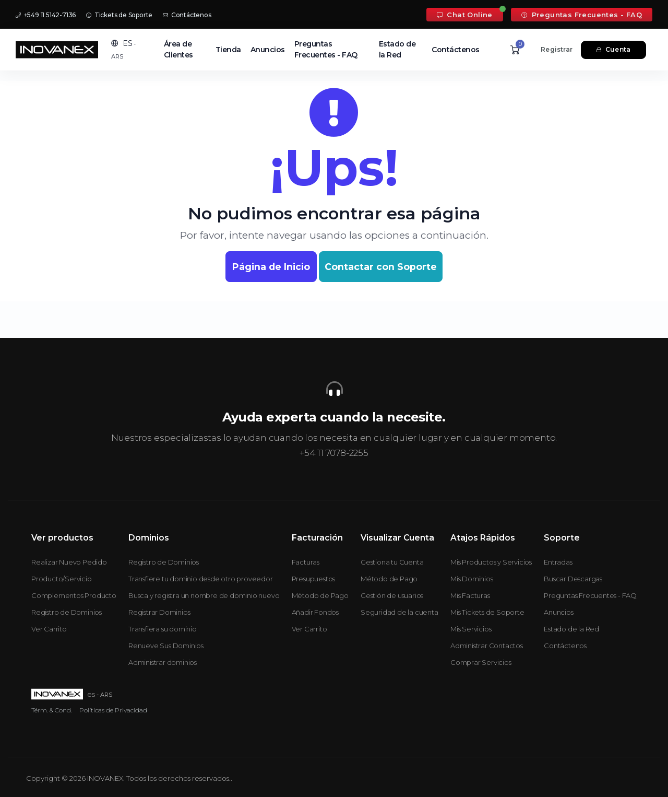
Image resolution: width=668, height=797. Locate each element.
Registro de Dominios (66, 612)
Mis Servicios (470, 629)
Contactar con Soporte (381, 266)
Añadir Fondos (315, 612)
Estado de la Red (397, 49)
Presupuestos (314, 579)
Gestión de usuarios (392, 595)
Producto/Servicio (61, 579)
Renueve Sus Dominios (166, 645)
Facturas (305, 562)
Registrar (556, 49)
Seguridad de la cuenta (399, 612)
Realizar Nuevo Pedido (69, 562)
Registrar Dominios (159, 612)
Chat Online (465, 14)
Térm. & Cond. (51, 710)
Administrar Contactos (486, 645)
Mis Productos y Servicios (491, 562)
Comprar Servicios (480, 662)
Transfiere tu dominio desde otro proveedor (200, 579)
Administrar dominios (162, 662)
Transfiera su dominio (162, 629)
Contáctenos (187, 15)
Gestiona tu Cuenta (392, 562)
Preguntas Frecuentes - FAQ (581, 14)
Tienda (228, 49)
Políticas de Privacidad (113, 710)
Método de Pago (320, 595)
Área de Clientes (178, 49)
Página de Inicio (271, 266)
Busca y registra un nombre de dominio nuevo (203, 595)
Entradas (558, 562)
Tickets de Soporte (119, 15)
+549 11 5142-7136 (46, 15)
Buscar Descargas (573, 579)
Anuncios (267, 49)
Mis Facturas (470, 595)
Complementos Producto (73, 595)
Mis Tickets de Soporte (487, 612)
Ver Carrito (49, 629)
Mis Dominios (471, 579)
